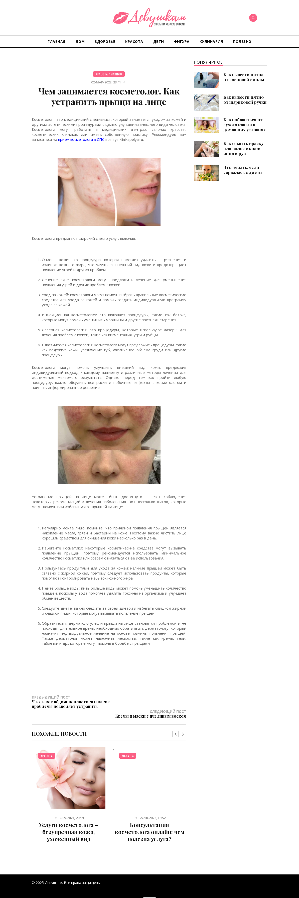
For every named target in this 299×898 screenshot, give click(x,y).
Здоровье (105, 41)
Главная (56, 41)
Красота (134, 41)
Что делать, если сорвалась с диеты (242, 169)
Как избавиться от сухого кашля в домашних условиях (244, 124)
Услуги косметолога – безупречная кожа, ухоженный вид (68, 826)
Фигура (182, 41)
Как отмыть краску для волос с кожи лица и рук (243, 148)
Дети (158, 41)
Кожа (125, 750)
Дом (80, 41)
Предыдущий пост (70, 704)
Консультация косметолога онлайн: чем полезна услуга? (150, 826)
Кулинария (211, 41)
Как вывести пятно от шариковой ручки (245, 99)
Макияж (116, 74)
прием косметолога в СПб (81, 139)
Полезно (242, 41)
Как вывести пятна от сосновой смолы (243, 77)
